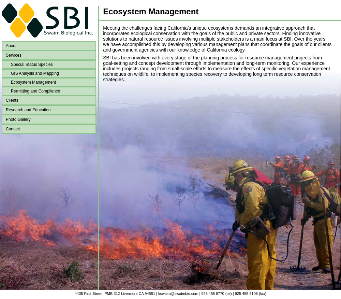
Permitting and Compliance (35, 91)
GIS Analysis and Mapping (35, 73)
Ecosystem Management (33, 82)
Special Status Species (32, 64)
